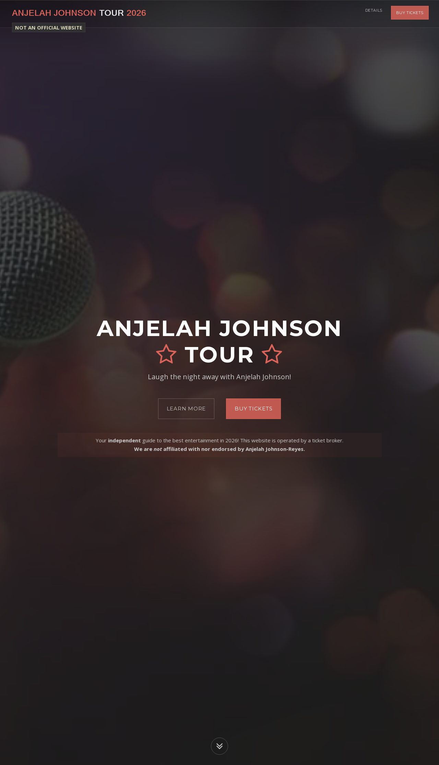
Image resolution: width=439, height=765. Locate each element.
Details (372, 13)
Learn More (186, 408)
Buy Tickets (410, 13)
